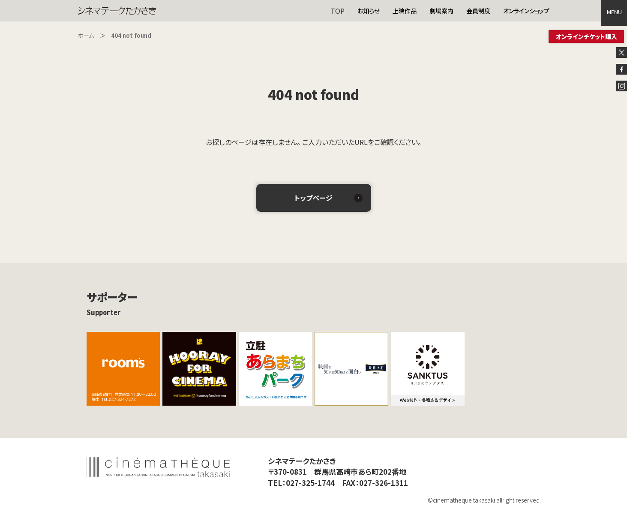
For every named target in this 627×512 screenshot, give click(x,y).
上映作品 (405, 10)
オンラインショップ (526, 10)
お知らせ (368, 10)
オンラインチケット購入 (586, 36)
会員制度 (478, 10)
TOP (337, 11)
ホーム (86, 35)
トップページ (313, 198)
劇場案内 (441, 10)
